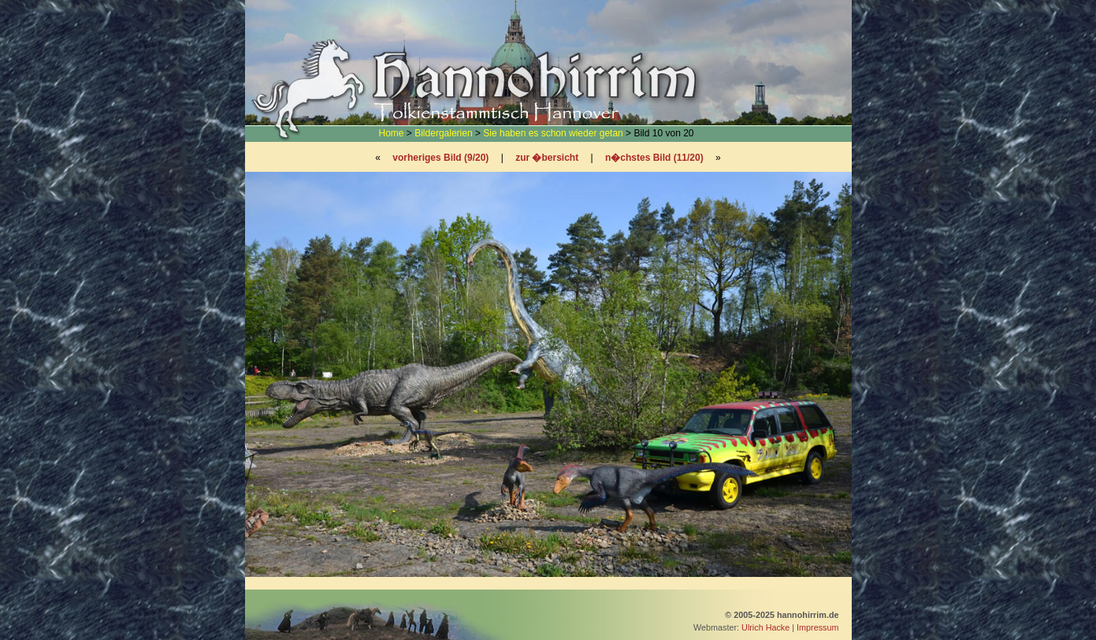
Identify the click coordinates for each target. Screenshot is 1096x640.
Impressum (817, 627)
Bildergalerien (443, 133)
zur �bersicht (546, 157)
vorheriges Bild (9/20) (440, 157)
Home (391, 133)
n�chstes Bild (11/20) (654, 157)
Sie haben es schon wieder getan (552, 133)
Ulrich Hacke (765, 627)
